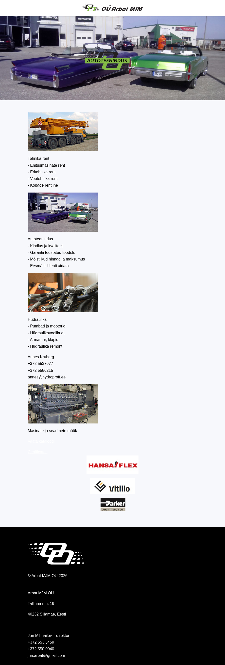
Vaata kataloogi (41, 441)
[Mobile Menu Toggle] (31, 8)
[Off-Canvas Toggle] (193, 8)
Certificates (38, 452)
